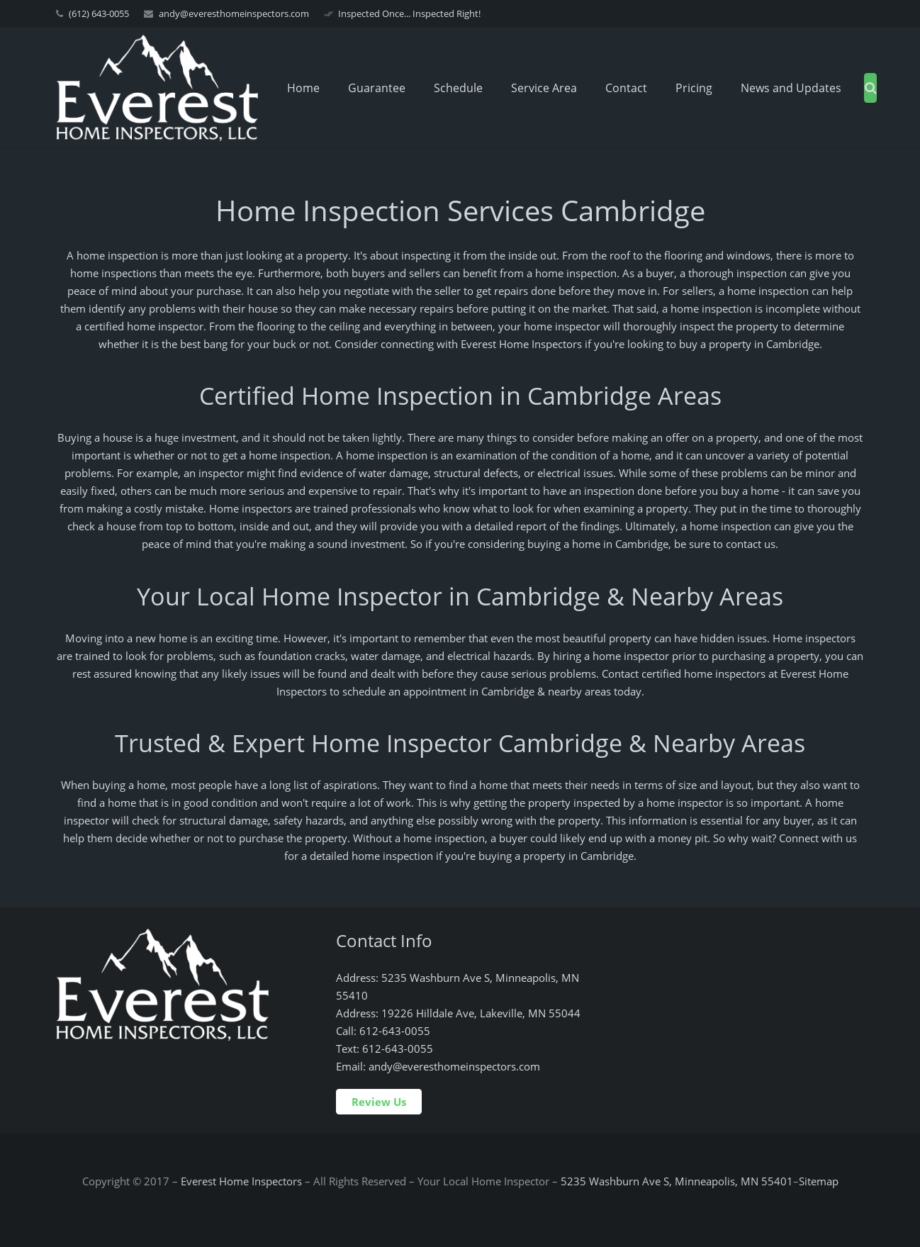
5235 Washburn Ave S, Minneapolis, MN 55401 (677, 1181)
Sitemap (818, 1181)
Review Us (379, 1102)
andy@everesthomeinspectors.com (234, 13)
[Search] (870, 88)
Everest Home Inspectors (241, 1181)
